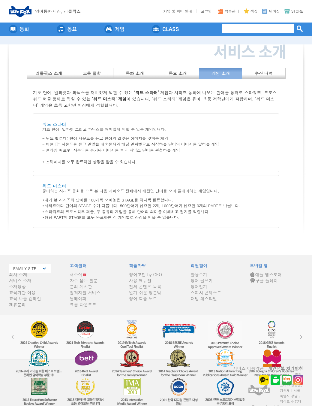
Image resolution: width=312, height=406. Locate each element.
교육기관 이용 (22, 292)
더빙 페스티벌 (203, 298)
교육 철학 (92, 73)
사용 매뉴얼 (140, 280)
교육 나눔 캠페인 (25, 298)
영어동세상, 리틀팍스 (58, 11)
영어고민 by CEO (145, 274)
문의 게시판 (81, 286)
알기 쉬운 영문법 (145, 292)
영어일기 (198, 286)
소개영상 (17, 286)
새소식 (76, 274)
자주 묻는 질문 (84, 280)
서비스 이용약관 (248, 368)
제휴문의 (17, 304)
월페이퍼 (78, 298)
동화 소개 (135, 73)
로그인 (206, 11)
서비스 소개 (20, 280)
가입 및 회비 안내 (178, 11)
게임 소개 (221, 73)
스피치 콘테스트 (205, 292)
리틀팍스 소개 (48, 73)
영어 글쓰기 (201, 280)
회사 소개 (18, 274)
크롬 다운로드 (83, 304)
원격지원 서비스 (85, 292)
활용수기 (198, 274)
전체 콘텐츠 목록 (145, 286)
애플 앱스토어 (266, 274)
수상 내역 (264, 73)
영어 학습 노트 (143, 298)
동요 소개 (178, 73)
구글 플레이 (264, 280)
